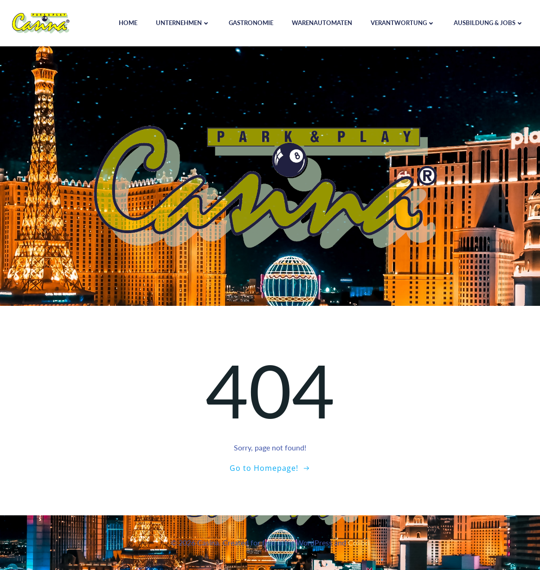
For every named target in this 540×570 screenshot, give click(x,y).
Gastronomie (251, 22)
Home (128, 22)
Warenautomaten (322, 22)
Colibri (359, 542)
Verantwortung (403, 22)
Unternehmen (183, 22)
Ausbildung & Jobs (489, 22)
